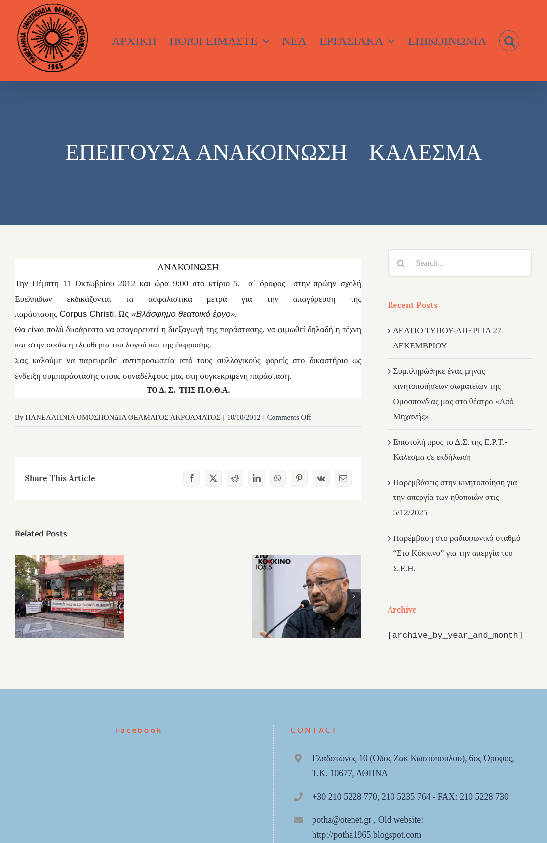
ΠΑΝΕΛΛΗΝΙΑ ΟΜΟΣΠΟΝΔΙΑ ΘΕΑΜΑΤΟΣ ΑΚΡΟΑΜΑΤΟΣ (122, 417)
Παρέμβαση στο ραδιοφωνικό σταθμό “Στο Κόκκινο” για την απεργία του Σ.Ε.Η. (457, 553)
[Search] (401, 263)
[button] (509, 40)
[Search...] (460, 263)
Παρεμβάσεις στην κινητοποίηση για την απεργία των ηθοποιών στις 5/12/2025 (455, 497)
